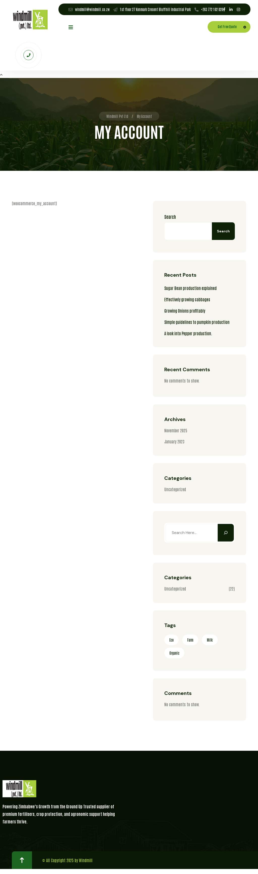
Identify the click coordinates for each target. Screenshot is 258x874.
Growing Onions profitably (184, 310)
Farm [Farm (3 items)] (190, 640)
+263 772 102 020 (212, 9)
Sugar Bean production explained (190, 287)
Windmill (85, 860)
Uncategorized (175, 489)
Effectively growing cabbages (187, 299)
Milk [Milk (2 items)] (210, 640)
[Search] (226, 533)
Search (170, 217)
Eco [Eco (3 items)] (171, 640)
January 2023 (174, 441)
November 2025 (175, 430)
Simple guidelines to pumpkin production (197, 321)
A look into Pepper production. (188, 333)
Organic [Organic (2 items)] (174, 653)
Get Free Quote (233, 27)
